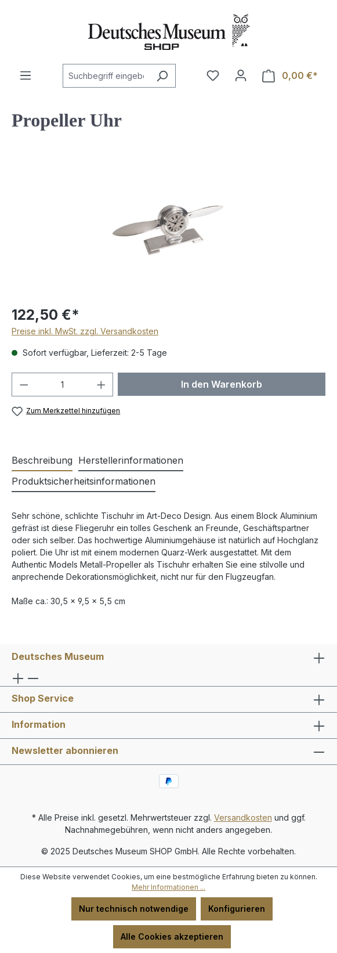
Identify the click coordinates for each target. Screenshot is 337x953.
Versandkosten (243, 817)
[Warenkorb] (290, 76)
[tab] (42, 460)
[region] (168, 229)
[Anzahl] (62, 384)
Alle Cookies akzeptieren (172, 936)
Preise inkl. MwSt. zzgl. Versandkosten (85, 331)
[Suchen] (162, 76)
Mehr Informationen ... (168, 887)
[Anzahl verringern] (24, 384)
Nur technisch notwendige (134, 909)
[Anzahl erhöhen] (101, 384)
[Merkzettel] (213, 75)
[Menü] (25, 75)
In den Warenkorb (221, 384)
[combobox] (106, 76)
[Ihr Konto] (241, 75)
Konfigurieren (236, 909)
